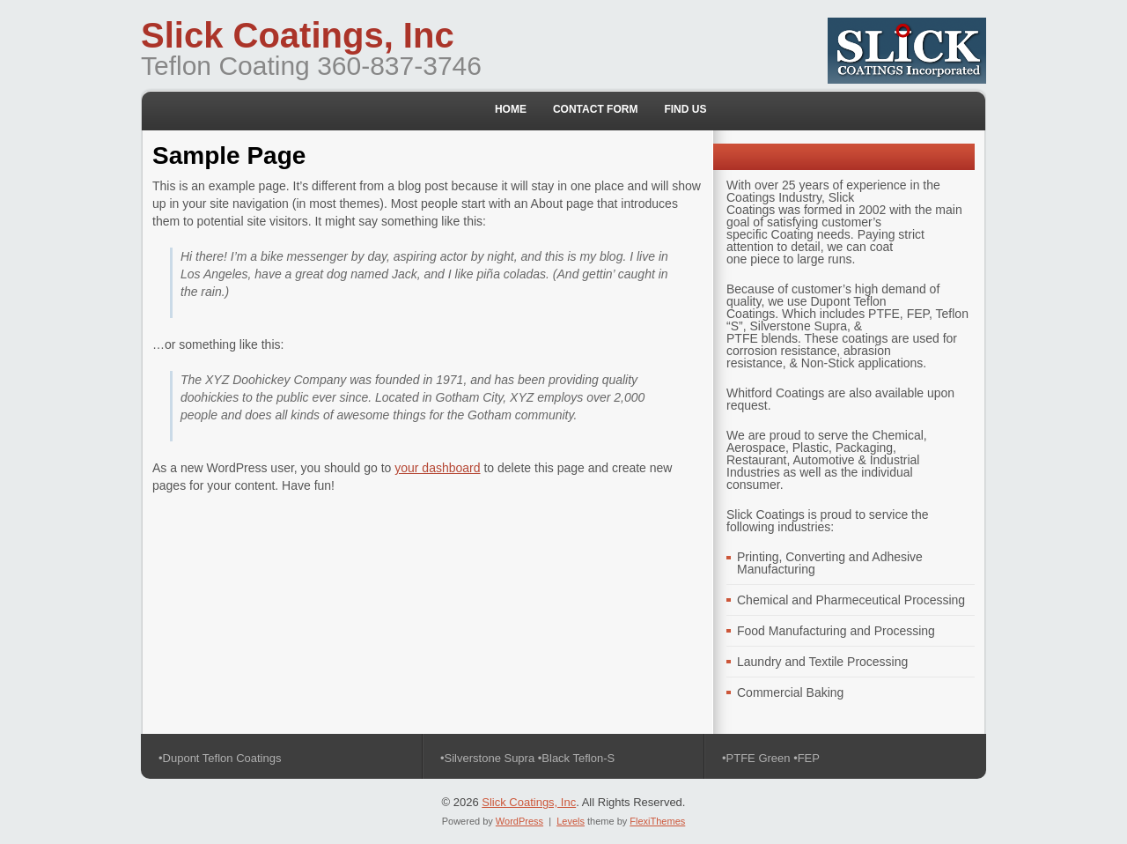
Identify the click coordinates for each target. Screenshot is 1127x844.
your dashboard (437, 468)
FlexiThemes (657, 821)
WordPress (519, 821)
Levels (570, 821)
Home (511, 109)
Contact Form (595, 109)
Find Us (685, 109)
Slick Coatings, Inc (297, 35)
